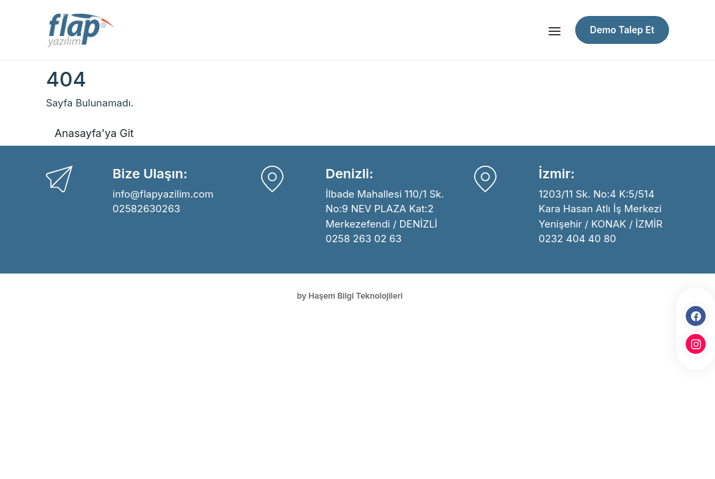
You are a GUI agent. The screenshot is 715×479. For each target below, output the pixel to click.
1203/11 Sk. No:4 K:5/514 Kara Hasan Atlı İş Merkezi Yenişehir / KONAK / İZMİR (600, 209)
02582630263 (146, 208)
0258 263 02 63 (363, 238)
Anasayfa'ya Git (94, 133)
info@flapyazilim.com (163, 194)
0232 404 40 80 (577, 238)
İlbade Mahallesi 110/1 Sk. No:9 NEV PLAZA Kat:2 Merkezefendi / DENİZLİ (385, 209)
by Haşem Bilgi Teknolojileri (350, 296)
